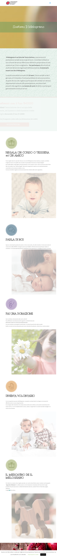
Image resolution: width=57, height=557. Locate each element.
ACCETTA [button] (43, 554)
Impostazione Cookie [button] (33, 554)
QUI (9, 490)
